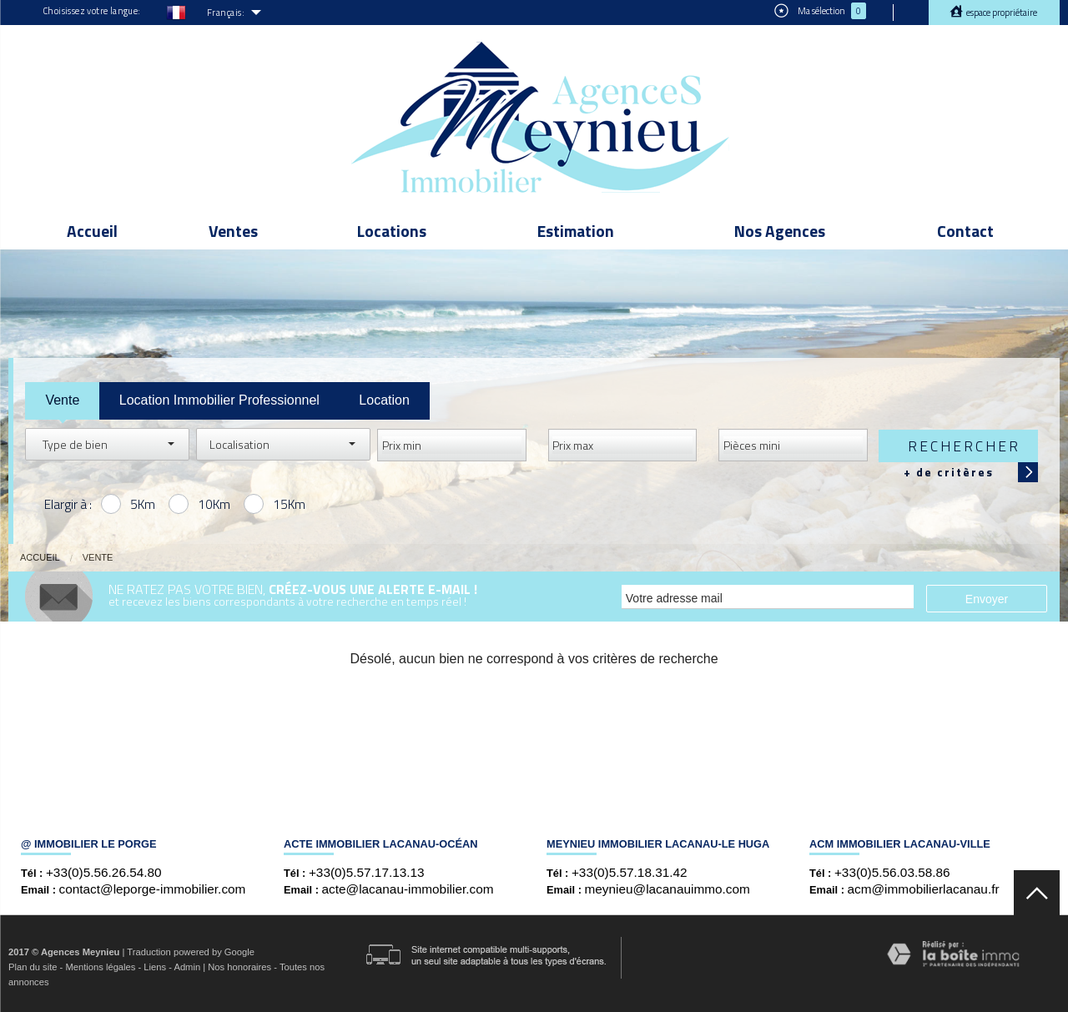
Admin (187, 967)
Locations (391, 231)
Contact (965, 231)
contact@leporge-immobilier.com (152, 889)
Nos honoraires (239, 967)
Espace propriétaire (1001, 12)
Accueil (92, 231)
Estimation (575, 231)
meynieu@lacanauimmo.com (667, 889)
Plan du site (32, 967)
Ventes (233, 231)
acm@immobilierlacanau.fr (924, 889)
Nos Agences (779, 231)
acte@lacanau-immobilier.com (408, 889)
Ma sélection (820, 11)
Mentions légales (100, 967)
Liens (155, 967)
